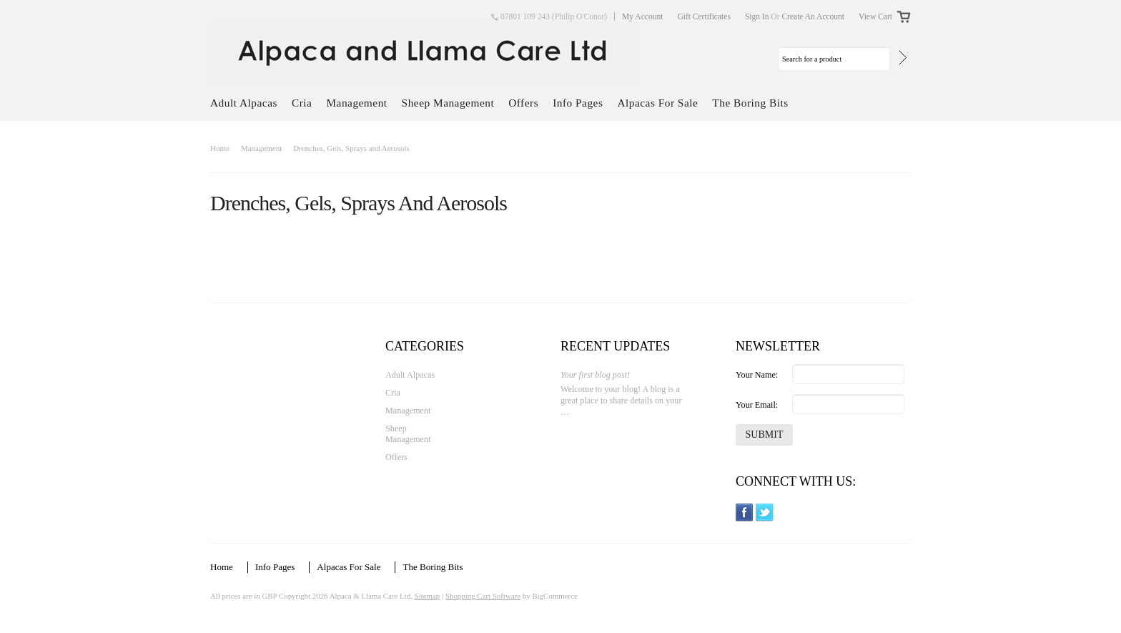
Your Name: (757, 375)
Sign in (757, 16)
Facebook (745, 512)
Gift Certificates (704, 16)
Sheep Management (448, 103)
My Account (642, 16)
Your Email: (757, 405)
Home (219, 148)
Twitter (765, 512)
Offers (523, 103)
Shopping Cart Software (482, 596)
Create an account (812, 16)
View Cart (875, 16)
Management (356, 103)
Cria (302, 103)
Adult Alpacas (243, 103)
